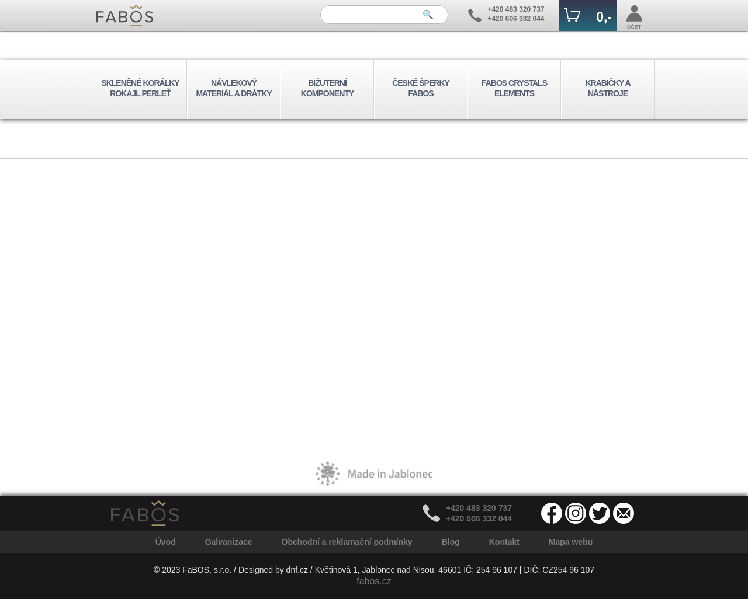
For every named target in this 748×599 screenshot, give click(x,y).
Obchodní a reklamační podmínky (347, 541)
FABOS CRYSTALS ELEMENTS (514, 88)
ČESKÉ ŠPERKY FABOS (420, 88)
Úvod (165, 541)
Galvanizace (228, 541)
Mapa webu (571, 541)
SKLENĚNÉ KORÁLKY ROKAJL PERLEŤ (140, 88)
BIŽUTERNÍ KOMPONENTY (327, 88)
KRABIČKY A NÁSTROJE (607, 88)
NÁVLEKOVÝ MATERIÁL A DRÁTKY (233, 88)
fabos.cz (374, 581)
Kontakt (504, 541)
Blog (451, 541)
